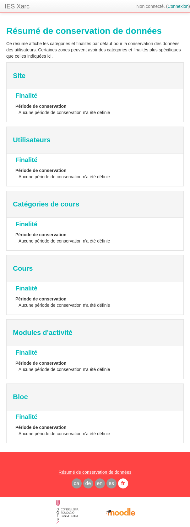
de (88, 483)
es (111, 483)
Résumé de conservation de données (95, 472)
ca (76, 483)
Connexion (177, 6)
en (100, 483)
